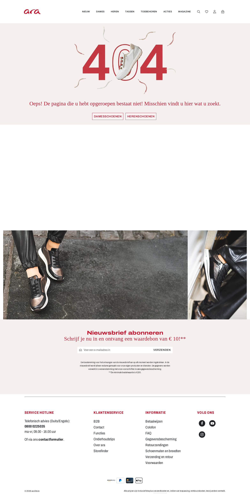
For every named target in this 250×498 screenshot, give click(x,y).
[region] (125, 177)
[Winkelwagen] (222, 11)
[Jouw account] (214, 11)
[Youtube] (212, 423)
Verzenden (162, 350)
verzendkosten (160, 491)
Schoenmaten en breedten (163, 451)
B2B (97, 421)
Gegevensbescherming (160, 439)
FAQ (148, 433)
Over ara (99, 445)
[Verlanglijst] (206, 11)
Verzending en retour (159, 457)
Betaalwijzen (153, 421)
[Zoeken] (198, 11)
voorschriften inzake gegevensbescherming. (142, 369)
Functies (99, 433)
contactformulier (50, 439)
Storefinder (101, 451)
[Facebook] (202, 423)
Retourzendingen (156, 445)
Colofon (150, 427)
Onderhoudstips (104, 439)
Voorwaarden (154, 463)
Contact (99, 427)
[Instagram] (202, 434)
